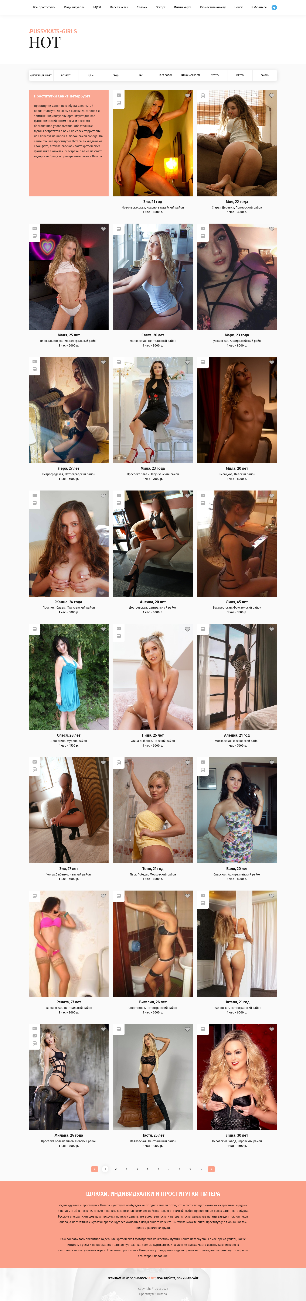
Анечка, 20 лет (153, 602)
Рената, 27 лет (69, 1002)
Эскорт (160, 7)
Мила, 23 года (153, 468)
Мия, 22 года (237, 202)
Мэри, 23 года (237, 335)
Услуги (215, 75)
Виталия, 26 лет (153, 1002)
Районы (265, 75)
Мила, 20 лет (237, 468)
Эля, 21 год (152, 202)
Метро (240, 75)
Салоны (142, 7)
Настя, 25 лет (153, 1135)
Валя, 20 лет (237, 869)
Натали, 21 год (236, 1002)
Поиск (238, 7)
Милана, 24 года (68, 1135)
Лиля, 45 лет (237, 602)
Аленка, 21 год (237, 735)
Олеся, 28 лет (68, 735)
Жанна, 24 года (68, 602)
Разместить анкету (213, 7)
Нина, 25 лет (153, 735)
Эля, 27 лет (69, 869)
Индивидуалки (74, 7)
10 (200, 1169)
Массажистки (119, 7)
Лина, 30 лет (237, 1135)
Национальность (190, 75)
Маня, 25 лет (69, 335)
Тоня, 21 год (152, 869)
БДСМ (97, 7)
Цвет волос (165, 75)
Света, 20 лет (153, 335)
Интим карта (182, 7)
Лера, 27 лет (68, 468)
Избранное (259, 7)
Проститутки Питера (153, 1294)
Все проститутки (44, 7)
